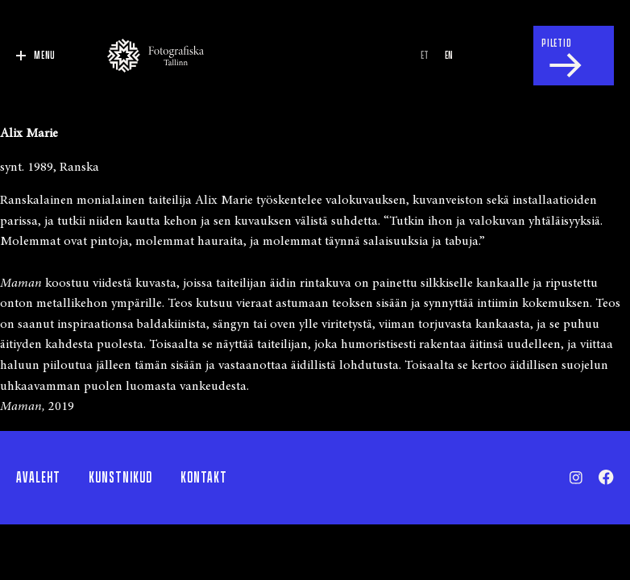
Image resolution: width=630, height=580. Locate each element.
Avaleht (38, 477)
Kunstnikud (120, 477)
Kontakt (203, 477)
